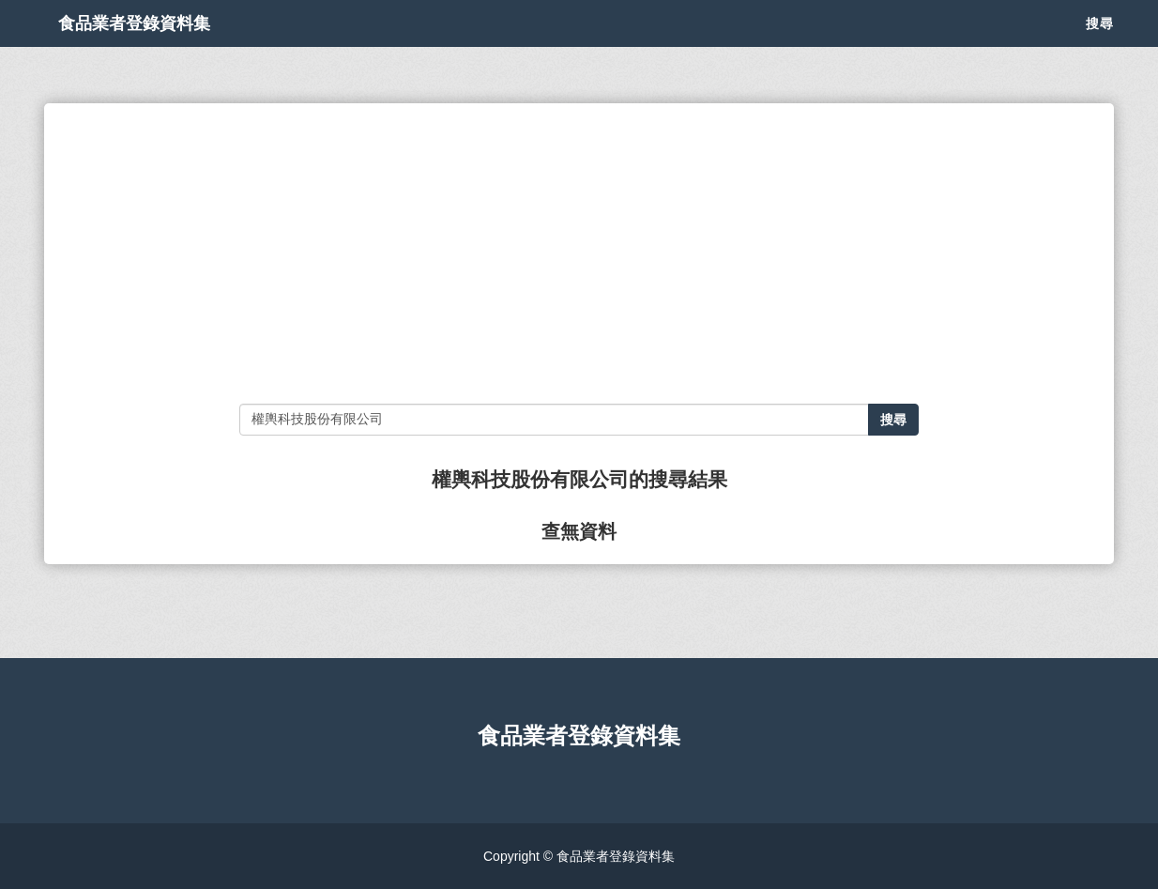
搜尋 (1100, 46)
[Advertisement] (578, 253)
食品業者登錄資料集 (162, 47)
